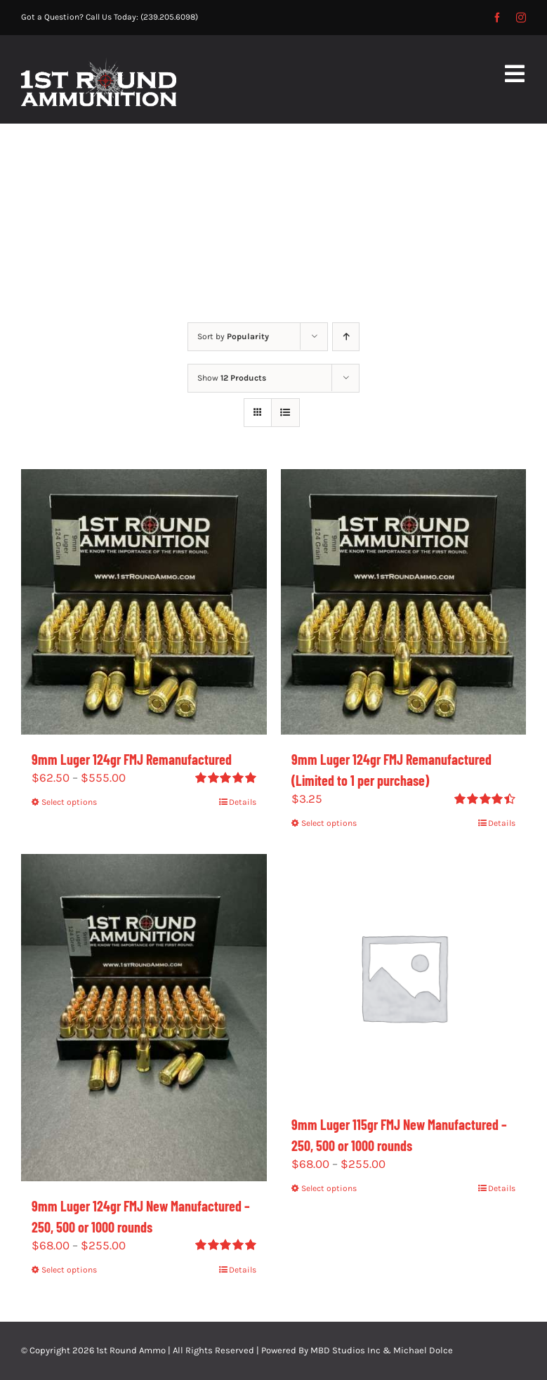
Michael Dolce (423, 1350)
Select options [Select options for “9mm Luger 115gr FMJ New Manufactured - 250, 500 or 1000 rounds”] (329, 1188)
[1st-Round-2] (98, 63)
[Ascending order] (346, 336)
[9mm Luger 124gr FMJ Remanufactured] (144, 602)
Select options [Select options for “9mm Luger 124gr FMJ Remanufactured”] (69, 802)
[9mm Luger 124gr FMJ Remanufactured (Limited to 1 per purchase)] (404, 602)
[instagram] (521, 17)
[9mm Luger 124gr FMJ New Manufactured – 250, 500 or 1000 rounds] (144, 1017)
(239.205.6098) (169, 17)
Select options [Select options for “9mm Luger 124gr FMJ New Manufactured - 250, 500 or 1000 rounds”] (69, 1270)
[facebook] (497, 17)
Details (242, 802)
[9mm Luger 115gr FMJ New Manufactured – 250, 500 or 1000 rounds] (404, 977)
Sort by (233, 336)
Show (231, 378)
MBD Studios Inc (345, 1350)
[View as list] (285, 412)
